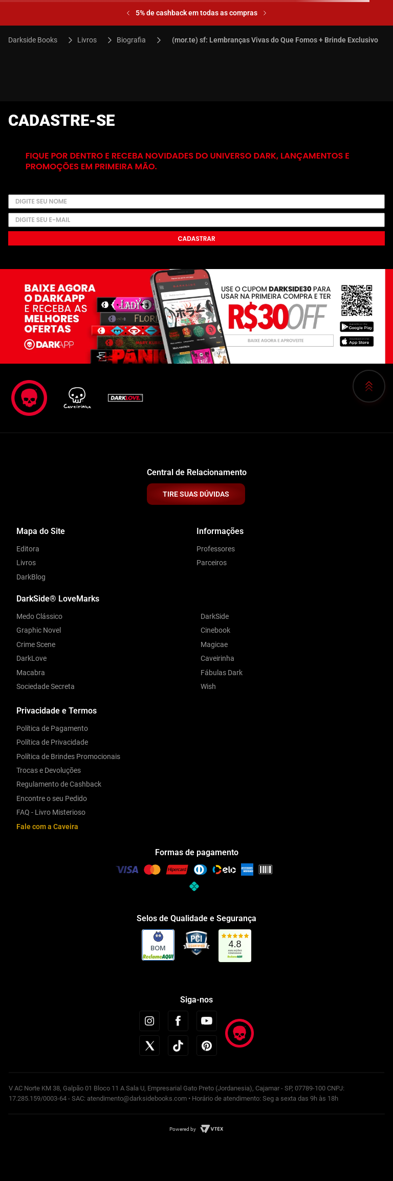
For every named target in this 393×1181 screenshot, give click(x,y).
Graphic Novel (38, 630)
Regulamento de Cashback (58, 784)
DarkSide (215, 616)
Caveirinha (217, 658)
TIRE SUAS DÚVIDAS (196, 494)
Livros (87, 40)
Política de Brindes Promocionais (68, 756)
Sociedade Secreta (45, 686)
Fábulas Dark (222, 673)
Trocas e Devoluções (48, 770)
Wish (208, 686)
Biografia (131, 40)
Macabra (30, 673)
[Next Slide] (264, 13)
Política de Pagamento (52, 728)
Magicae (214, 644)
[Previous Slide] (128, 13)
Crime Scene (35, 644)
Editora (27, 549)
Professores (215, 549)
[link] (235, 946)
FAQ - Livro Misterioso (50, 812)
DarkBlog (31, 577)
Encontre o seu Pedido (51, 798)
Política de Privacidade (52, 742)
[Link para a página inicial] (37, 40)
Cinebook (215, 630)
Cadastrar (196, 238)
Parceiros (211, 563)
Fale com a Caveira (47, 826)
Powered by (182, 1129)
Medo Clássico (39, 616)
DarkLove (31, 658)
